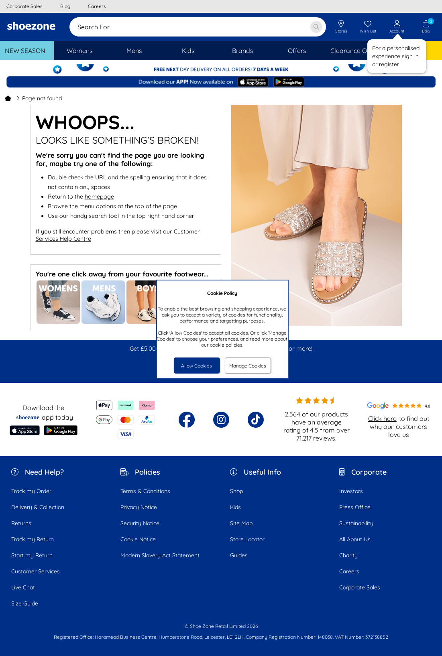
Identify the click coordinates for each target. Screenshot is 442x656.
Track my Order (31, 491)
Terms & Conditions (145, 491)
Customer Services (35, 571)
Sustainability (356, 523)
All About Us (355, 539)
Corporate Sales (359, 587)
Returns (21, 523)
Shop (236, 491)
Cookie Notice (138, 539)
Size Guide (24, 603)
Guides (239, 555)
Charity (348, 555)
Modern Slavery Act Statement (160, 555)
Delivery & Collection (37, 507)
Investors (351, 491)
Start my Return (32, 555)
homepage (99, 196)
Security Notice (139, 523)
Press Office (355, 507)
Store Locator (247, 539)
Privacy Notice (138, 507)
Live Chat (23, 587)
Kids (235, 507)
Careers (349, 571)
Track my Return (32, 539)
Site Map (241, 523)
